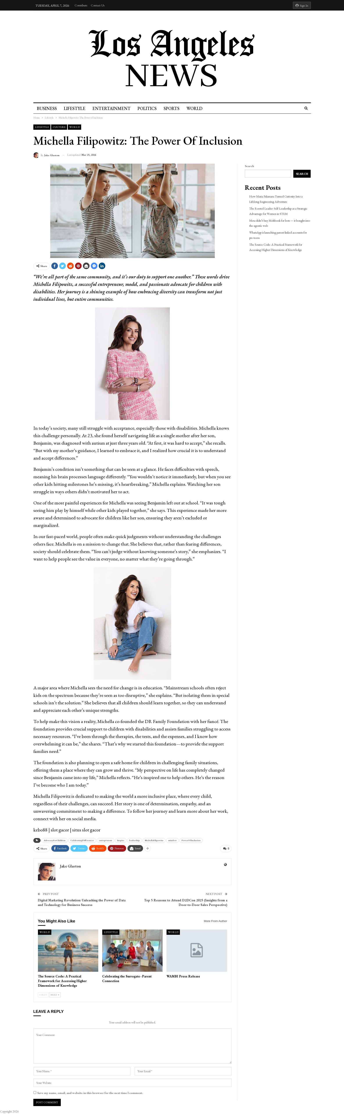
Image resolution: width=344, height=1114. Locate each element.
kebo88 (40, 830)
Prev (43, 994)
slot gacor (60, 830)
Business (47, 108)
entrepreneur (105, 840)
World (198, 108)
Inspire (120, 840)
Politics (149, 108)
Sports (174, 108)
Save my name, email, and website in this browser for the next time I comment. (90, 1092)
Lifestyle (75, 108)
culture (59, 127)
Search (249, 166)
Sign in (302, 5)
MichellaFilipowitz (154, 840)
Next (55, 994)
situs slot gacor (86, 830)
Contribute (81, 5)
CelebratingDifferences (82, 840)
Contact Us (97, 5)
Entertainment (113, 108)
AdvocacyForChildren (54, 840)
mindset (172, 840)
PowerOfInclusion (191, 840)
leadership (134, 840)
